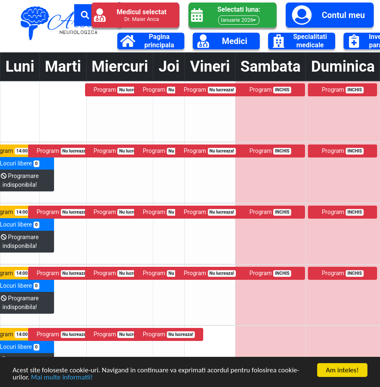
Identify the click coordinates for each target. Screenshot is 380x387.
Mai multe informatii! (62, 378)
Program (119, 89)
